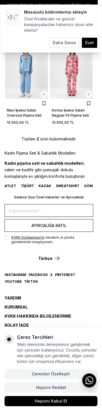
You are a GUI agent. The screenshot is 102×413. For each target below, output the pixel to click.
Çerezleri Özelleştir (51, 373)
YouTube (13, 281)
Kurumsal (16, 307)
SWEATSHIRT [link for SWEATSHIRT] (67, 186)
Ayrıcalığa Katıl (49, 225)
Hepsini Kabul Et (51, 401)
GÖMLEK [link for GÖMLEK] (92, 186)
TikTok (31, 281)
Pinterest (65, 275)
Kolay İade (17, 325)
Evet (89, 42)
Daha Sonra (64, 42)
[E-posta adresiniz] (49, 210)
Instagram (15, 275)
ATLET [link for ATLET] (10, 186)
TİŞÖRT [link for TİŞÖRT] (27, 186)
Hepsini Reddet (51, 387)
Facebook (38, 275)
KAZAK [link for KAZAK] (45, 186)
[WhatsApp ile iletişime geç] (89, 380)
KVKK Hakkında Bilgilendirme (38, 316)
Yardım (13, 298)
